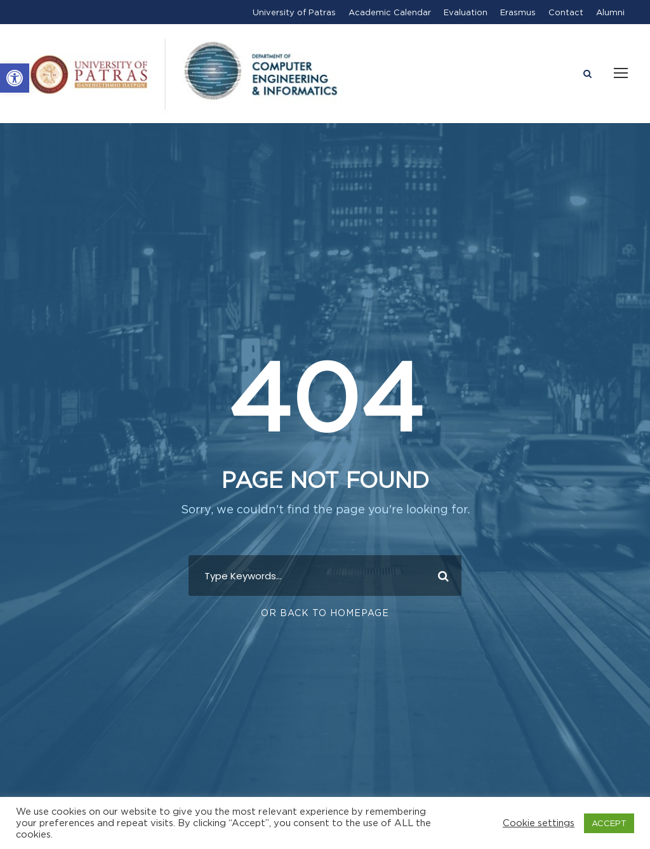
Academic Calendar (389, 12)
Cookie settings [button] (538, 822)
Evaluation (466, 12)
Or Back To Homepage (325, 612)
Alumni (610, 12)
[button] (14, 78)
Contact (565, 12)
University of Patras (294, 12)
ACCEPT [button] (609, 823)
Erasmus (518, 12)
